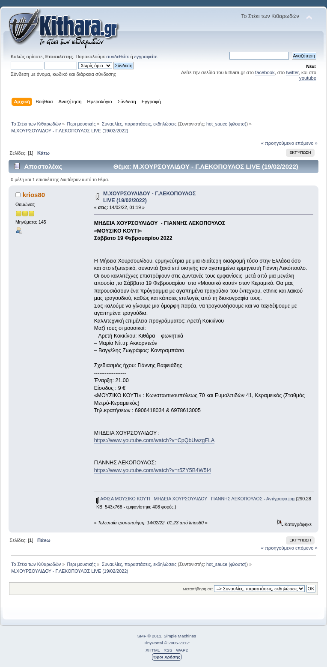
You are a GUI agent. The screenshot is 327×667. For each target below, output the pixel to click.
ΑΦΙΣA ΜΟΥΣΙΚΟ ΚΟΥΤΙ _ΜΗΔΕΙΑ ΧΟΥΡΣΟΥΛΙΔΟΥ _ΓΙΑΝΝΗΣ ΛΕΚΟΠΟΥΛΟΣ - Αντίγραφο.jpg (195, 498)
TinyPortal (153, 642)
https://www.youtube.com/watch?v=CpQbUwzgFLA (154, 440)
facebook (265, 72)
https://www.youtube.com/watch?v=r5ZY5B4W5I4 (152, 470)
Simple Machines (180, 636)
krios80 (34, 194)
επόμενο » (306, 143)
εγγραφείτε (145, 56)
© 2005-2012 (176, 642)
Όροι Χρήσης (166, 657)
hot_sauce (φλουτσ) (226, 123)
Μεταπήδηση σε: (198, 588)
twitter (292, 72)
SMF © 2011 (149, 636)
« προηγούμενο (277, 143)
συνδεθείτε (117, 56)
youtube (307, 78)
